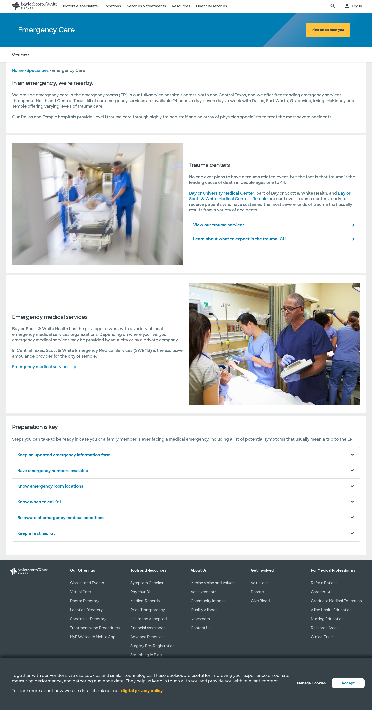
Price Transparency (147, 610)
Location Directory (86, 610)
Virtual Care (80, 592)
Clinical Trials (322, 637)
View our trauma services (219, 225)
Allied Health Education (331, 610)
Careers (318, 592)
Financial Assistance (148, 628)
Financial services (211, 6)
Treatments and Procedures (95, 628)
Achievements (203, 592)
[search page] (333, 6)
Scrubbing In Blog (146, 655)
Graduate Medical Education (336, 601)
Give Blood (260, 601)
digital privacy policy (142, 690)
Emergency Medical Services (95, 54)
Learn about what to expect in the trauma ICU (239, 239)
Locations (112, 6)
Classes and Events (87, 583)
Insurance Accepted (148, 619)
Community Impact (208, 601)
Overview (20, 54)
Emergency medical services (40, 366)
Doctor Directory (84, 601)
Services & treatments (146, 6)
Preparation (136, 54)
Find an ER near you (328, 30)
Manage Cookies (311, 683)
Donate (257, 592)
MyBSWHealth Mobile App (93, 637)
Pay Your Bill (140, 592)
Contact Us (200, 628)
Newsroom (200, 619)
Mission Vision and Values (212, 583)
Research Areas (324, 628)
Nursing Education (327, 619)
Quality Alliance (204, 610)
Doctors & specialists (79, 6)
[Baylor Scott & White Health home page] (35, 6)
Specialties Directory (88, 619)
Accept (348, 683)
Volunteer (259, 583)
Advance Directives (147, 637)
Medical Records (145, 601)
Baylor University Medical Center (221, 193)
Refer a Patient (324, 583)
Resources (181, 6)
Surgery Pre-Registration (152, 646)
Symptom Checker (147, 583)
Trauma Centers (49, 54)
